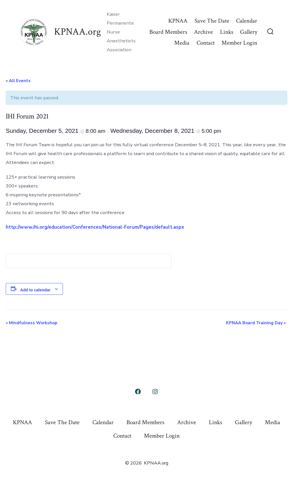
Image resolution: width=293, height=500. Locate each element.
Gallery (248, 32)
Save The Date (212, 21)
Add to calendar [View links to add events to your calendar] (35, 290)
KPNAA (177, 21)
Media (181, 43)
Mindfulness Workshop (31, 323)
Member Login (239, 43)
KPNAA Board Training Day (256, 323)
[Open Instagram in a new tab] (155, 392)
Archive (203, 32)
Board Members (168, 32)
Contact (206, 43)
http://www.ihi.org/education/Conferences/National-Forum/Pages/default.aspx (95, 227)
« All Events (18, 81)
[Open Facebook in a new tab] (138, 392)
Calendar (246, 21)
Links (226, 32)
